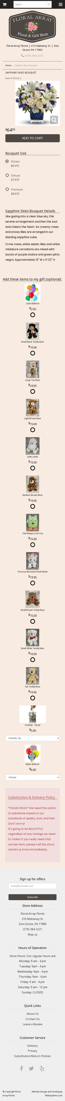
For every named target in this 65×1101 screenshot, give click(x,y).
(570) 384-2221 (32, 55)
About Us (33, 1014)
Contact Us (32, 1019)
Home (8, 65)
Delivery (32, 1046)
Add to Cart (32, 138)
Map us (32, 934)
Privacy (32, 1051)
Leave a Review (32, 1024)
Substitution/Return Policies (32, 1056)
